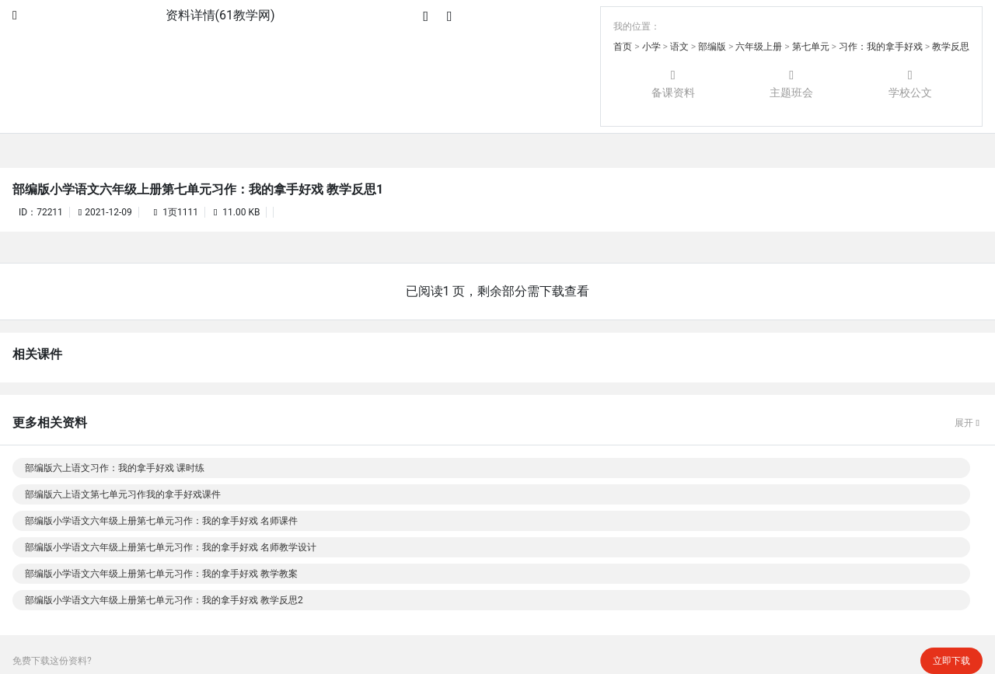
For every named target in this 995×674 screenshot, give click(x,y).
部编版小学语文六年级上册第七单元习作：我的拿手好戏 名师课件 (161, 520)
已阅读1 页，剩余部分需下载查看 (498, 291)
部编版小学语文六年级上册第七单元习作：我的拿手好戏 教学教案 (161, 573)
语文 (679, 46)
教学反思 (950, 46)
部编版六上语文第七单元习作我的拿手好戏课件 (123, 494)
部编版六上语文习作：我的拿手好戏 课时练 (114, 468)
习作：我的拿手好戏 (881, 46)
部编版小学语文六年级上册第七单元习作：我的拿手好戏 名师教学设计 (170, 547)
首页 (622, 46)
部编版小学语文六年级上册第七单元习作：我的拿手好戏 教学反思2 (164, 600)
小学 (651, 46)
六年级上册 (758, 46)
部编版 (712, 46)
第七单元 (810, 46)
